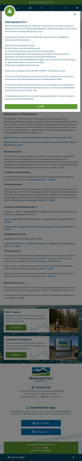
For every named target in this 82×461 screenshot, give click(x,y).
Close (41, 106)
